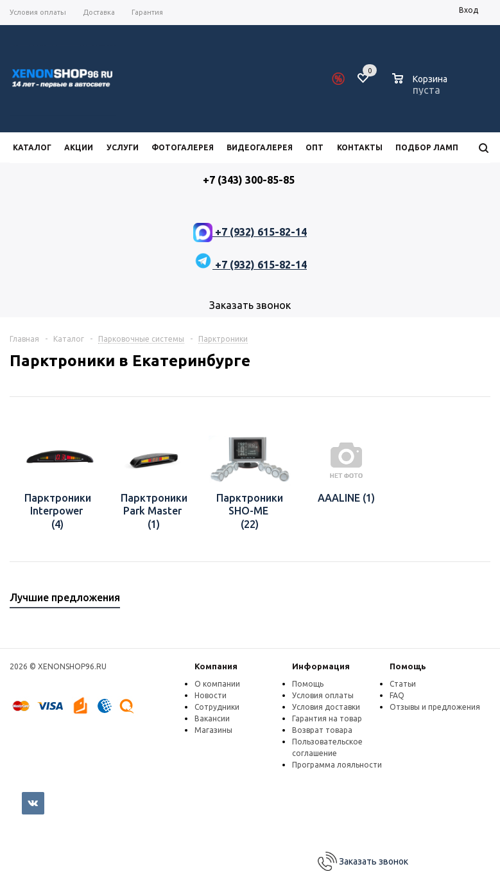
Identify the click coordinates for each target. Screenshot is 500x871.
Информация (321, 666)
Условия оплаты (323, 695)
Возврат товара (322, 730)
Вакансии (212, 718)
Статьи (403, 684)
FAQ (397, 695)
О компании (217, 684)
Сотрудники (216, 707)
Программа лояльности (337, 765)
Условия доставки (326, 707)
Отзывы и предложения (435, 707)
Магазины (213, 730)
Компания (215, 666)
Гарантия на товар (327, 718)
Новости (210, 695)
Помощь (408, 666)
